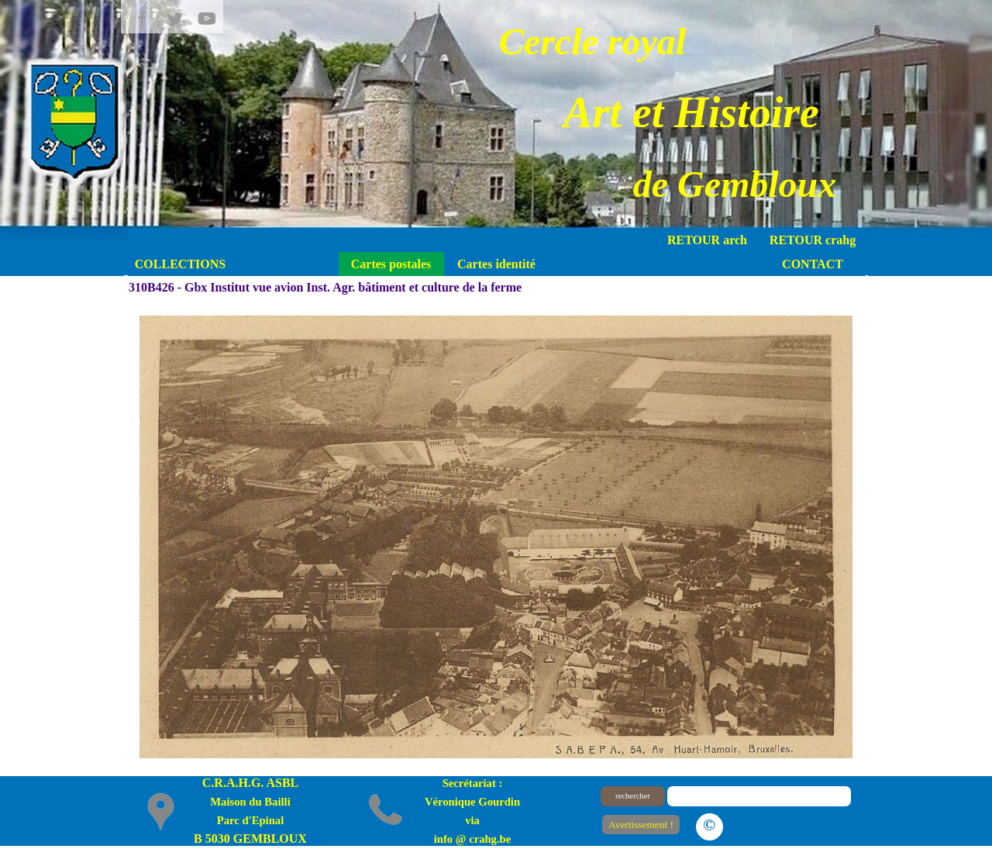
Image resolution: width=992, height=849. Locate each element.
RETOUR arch (707, 240)
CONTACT (812, 264)
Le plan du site (791, 823)
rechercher (632, 796)
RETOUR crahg (813, 240)
